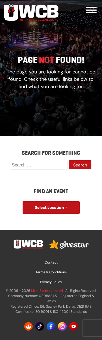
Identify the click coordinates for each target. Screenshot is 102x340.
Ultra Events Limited (47, 290)
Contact (51, 262)
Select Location (49, 207)
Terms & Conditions (51, 272)
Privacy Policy (51, 282)
